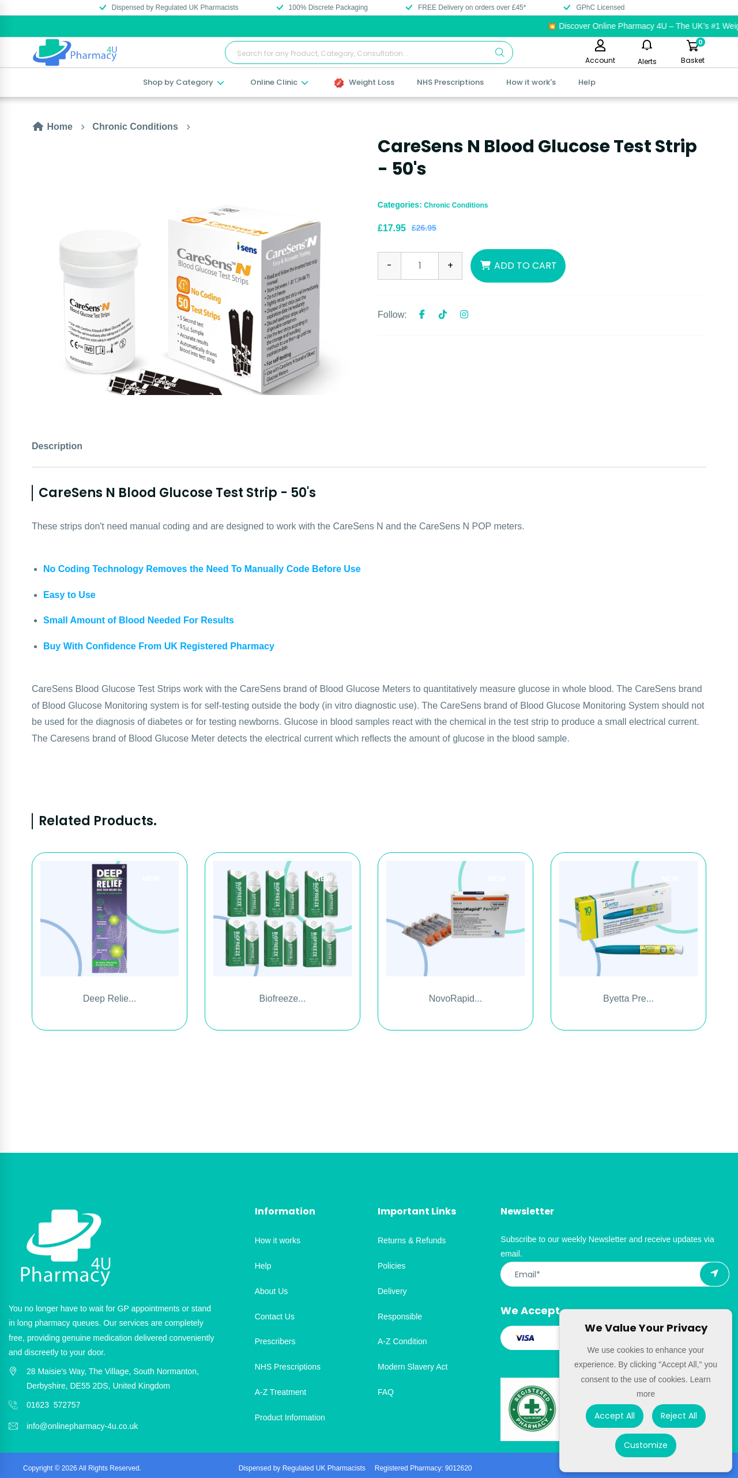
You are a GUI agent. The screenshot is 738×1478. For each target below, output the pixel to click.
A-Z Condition (402, 1341)
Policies (391, 1265)
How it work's (531, 82)
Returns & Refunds (412, 1240)
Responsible (400, 1316)
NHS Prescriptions (450, 82)
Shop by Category (184, 82)
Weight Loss (364, 82)
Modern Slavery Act (412, 1366)
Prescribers (275, 1341)
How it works (277, 1240)
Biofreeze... (282, 998)
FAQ (386, 1392)
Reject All (679, 1415)
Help (587, 82)
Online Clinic (280, 82)
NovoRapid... (456, 998)
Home (52, 126)
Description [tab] (57, 446)
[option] (196, 265)
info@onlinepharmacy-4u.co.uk (82, 1426)
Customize (646, 1445)
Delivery (392, 1291)
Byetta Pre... (628, 998)
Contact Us (275, 1316)
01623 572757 (53, 1404)
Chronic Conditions (135, 126)
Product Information (290, 1417)
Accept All (614, 1415)
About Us (271, 1291)
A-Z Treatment (280, 1392)
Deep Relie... (110, 998)
